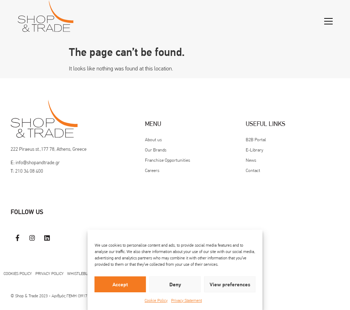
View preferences (230, 284)
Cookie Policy (156, 300)
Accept (120, 284)
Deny (175, 284)
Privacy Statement (186, 300)
